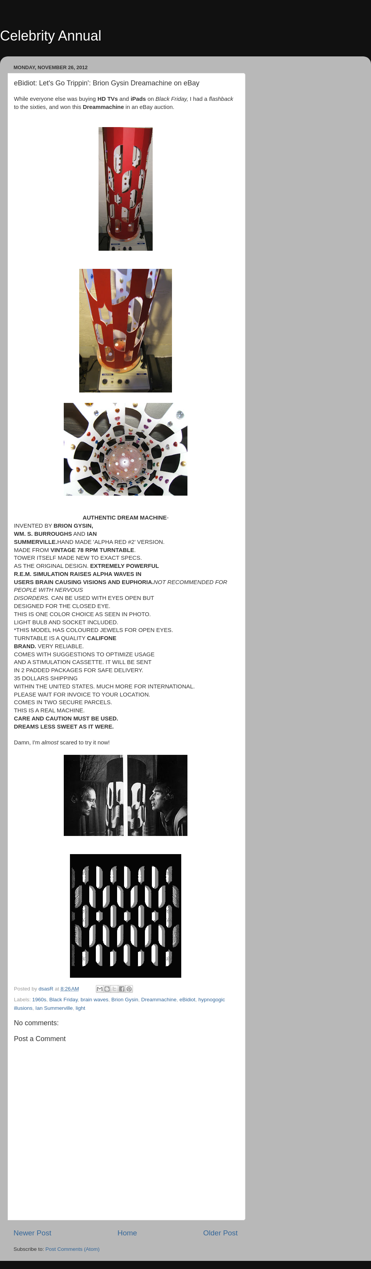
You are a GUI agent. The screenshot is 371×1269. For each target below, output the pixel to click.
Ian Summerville (54, 1008)
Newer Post (32, 1233)
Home (127, 1233)
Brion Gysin (124, 999)
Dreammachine (159, 999)
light (80, 1008)
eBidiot (187, 999)
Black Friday (63, 999)
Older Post (220, 1233)
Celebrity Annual (50, 36)
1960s (39, 999)
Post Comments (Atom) (73, 1249)
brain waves (94, 999)
